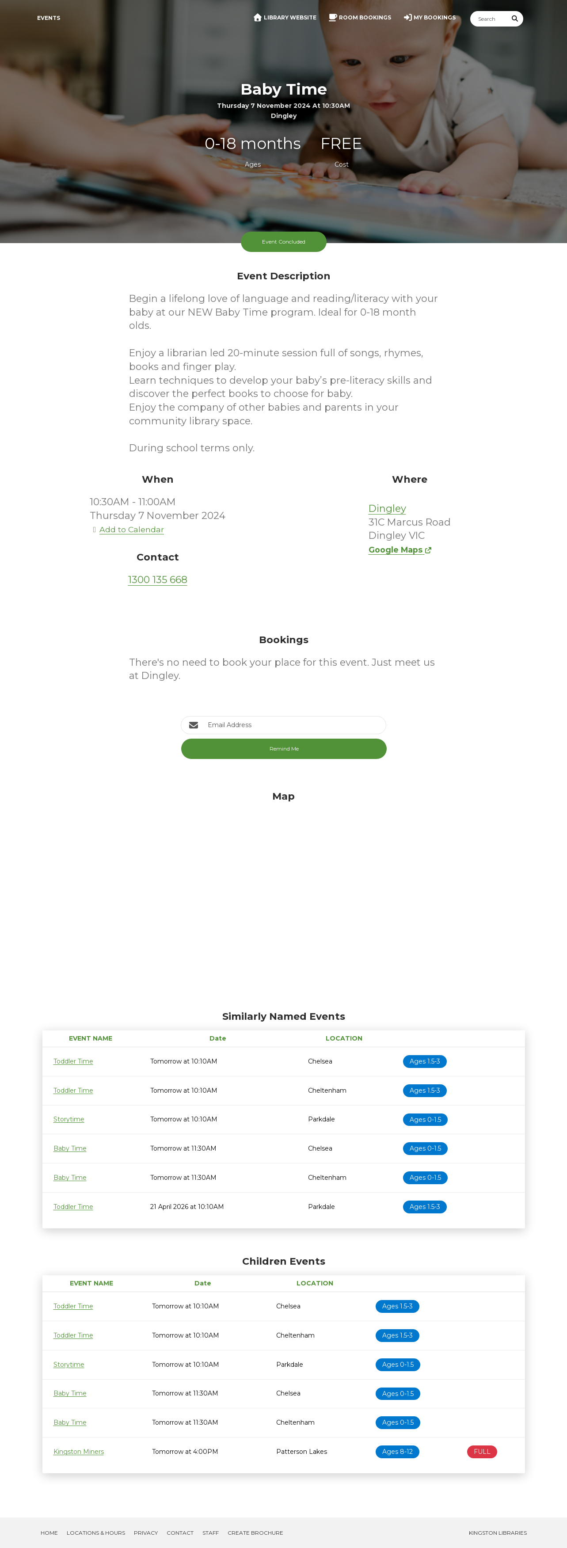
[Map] (283, 898)
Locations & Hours (96, 1532)
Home (49, 1532)
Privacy (146, 1532)
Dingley (387, 509)
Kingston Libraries (498, 1532)
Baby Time (70, 1148)
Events (48, 18)
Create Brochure (255, 1532)
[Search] (488, 19)
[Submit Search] (514, 19)
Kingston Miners (78, 1452)
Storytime (68, 1119)
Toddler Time (73, 1061)
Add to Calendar (127, 529)
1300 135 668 (157, 580)
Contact (180, 1532)
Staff (210, 1532)
